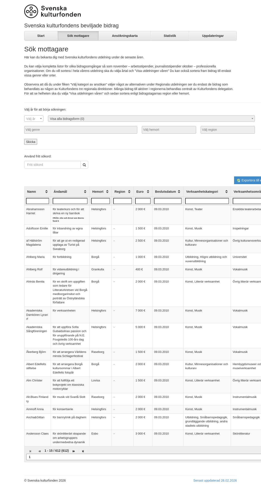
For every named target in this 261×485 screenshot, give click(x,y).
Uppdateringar (213, 36)
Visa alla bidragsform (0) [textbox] (67, 119)
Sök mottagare (78, 36)
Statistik (170, 36)
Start (41, 36)
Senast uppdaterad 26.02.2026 (215, 480)
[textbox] (33, 119)
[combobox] (33, 118)
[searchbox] (81, 129)
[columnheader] (37, 191)
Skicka (30, 142)
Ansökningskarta (125, 36)
